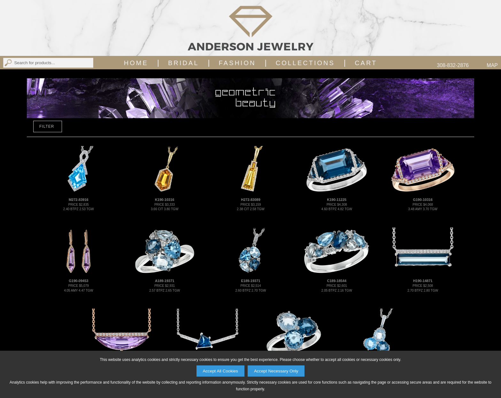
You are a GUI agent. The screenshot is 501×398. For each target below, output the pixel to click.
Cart (366, 63)
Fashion (237, 63)
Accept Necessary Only (276, 371)
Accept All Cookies (220, 371)
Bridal (183, 63)
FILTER (46, 126)
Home (136, 63)
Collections (305, 63)
